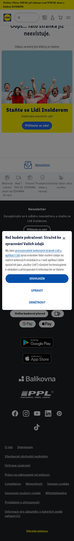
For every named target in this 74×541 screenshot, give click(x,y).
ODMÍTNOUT (37, 302)
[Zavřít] (64, 238)
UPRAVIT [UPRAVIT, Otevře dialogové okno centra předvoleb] (37, 290)
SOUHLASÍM (37, 278)
